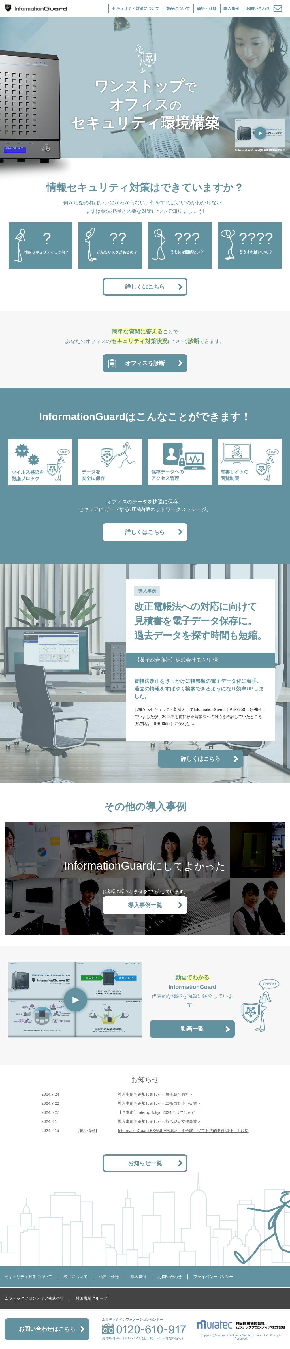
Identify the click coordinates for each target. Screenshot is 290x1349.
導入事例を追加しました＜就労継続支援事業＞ (159, 1121)
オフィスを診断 (145, 363)
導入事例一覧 (145, 905)
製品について (178, 8)
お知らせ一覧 (145, 1163)
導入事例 (231, 8)
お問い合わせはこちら (47, 1329)
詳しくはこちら (145, 287)
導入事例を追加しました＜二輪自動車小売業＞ (159, 1103)
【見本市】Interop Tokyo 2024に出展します (156, 1112)
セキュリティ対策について (135, 8)
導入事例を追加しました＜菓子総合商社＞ (155, 1094)
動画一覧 (192, 1029)
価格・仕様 (207, 8)
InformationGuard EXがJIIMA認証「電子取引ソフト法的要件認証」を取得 (183, 1130)
